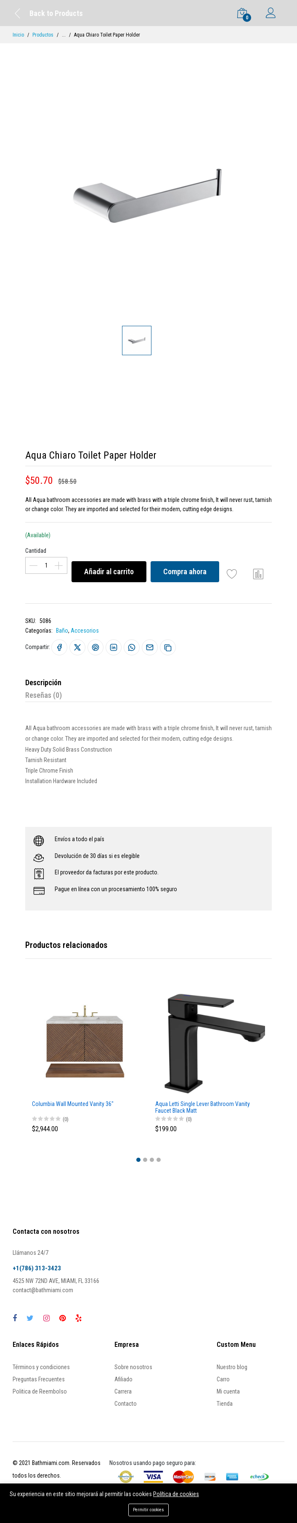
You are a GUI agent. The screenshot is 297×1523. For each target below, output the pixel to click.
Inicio (18, 35)
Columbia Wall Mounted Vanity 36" (73, 1104)
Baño (62, 630)
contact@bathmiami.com (43, 1290)
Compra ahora (185, 571)
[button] (138, 1160)
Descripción (43, 682)
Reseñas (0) (43, 695)
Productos (42, 35)
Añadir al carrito (109, 571)
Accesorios (85, 630)
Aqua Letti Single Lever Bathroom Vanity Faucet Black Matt (202, 1107)
